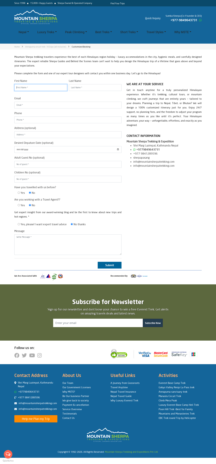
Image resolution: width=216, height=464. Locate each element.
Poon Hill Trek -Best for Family (176, 409)
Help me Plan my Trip (36, 419)
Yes (21, 192)
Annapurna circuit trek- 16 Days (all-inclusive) (45, 46)
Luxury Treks (47, 32)
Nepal (24, 32)
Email (17, 98)
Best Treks (103, 32)
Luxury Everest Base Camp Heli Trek (179, 404)
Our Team (67, 382)
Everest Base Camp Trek (172, 382)
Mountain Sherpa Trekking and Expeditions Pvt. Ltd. (131, 451)
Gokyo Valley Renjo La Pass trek (176, 387)
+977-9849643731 (183, 20)
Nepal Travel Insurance (123, 391)
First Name (20, 80)
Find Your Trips (118, 3)
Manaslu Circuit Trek (170, 395)
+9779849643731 (148, 149)
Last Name (75, 80)
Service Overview (72, 409)
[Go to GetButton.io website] (8, 461)
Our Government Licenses (76, 387)
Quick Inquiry (153, 18)
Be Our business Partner (75, 395)
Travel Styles (156, 32)
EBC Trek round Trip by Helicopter (177, 417)
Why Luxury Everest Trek (124, 400)
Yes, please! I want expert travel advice (42, 224)
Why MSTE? (68, 391)
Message (19, 231)
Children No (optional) (27, 172)
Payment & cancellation (75, 404)
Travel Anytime (119, 387)
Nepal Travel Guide (121, 395)
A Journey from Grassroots (125, 382)
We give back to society (75, 400)
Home (17, 46)
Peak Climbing (76, 32)
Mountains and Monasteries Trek (177, 413)
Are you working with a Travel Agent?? (37, 199)
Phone (18, 113)
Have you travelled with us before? (35, 187)
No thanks (78, 224)
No (32, 192)
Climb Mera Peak (168, 400)
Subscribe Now (153, 323)
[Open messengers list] (8, 454)
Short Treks (129, 32)
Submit (109, 265)
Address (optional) (25, 127)
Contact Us (68, 417)
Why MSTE (182, 32)
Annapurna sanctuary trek (173, 391)
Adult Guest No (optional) (29, 157)
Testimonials (69, 413)
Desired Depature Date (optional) (33, 142)
